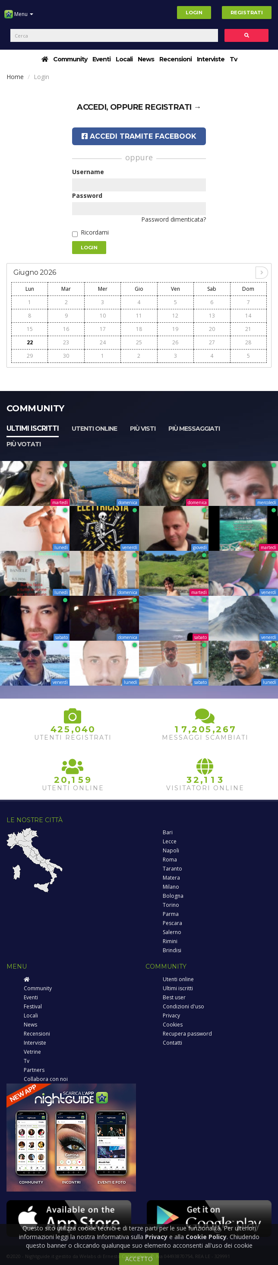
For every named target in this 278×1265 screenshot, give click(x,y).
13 (212, 315)
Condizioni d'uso (183, 1006)
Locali (124, 59)
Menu (18, 17)
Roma (170, 859)
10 (103, 315)
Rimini (170, 941)
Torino (171, 905)
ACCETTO (139, 1259)
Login (194, 13)
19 (175, 329)
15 (30, 329)
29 (30, 355)
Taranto (172, 868)
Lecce (170, 841)
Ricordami (95, 232)
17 (103, 329)
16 (66, 329)
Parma (171, 914)
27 (212, 342)
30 (66, 355)
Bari (168, 832)
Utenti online (94, 428)
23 (66, 342)
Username (88, 172)
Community (70, 59)
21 (248, 329)
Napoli (171, 850)
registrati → (173, 107)
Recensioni (175, 59)
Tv (233, 59)
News (146, 59)
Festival (33, 1006)
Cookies (173, 1024)
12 (175, 315)
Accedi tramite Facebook (139, 136)
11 (139, 315)
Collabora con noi (46, 1079)
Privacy (171, 1015)
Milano (171, 886)
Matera (171, 877)
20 (212, 329)
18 (139, 329)
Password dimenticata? (173, 219)
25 (139, 342)
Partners (34, 1070)
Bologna (173, 895)
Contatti (172, 1042)
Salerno (172, 932)
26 (175, 342)
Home (15, 77)
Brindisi (172, 950)
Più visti (142, 428)
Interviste (210, 59)
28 (248, 342)
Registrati (247, 13)
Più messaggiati (194, 428)
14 (248, 315)
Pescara (172, 923)
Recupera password (187, 1033)
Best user (174, 997)
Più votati (23, 444)
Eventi (101, 59)
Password (87, 195)
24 (103, 342)
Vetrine (32, 1051)
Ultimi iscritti (32, 428)
